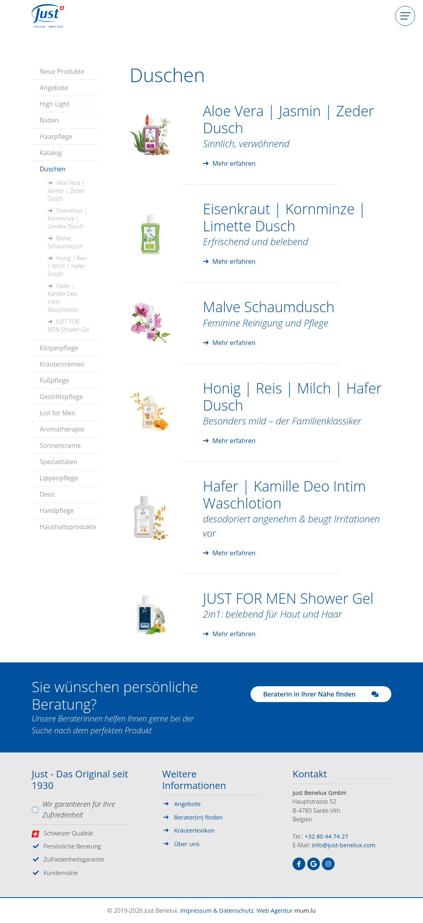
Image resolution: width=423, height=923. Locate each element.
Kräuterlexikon (194, 830)
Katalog (51, 152)
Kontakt (310, 774)
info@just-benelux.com (343, 845)
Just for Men (57, 413)
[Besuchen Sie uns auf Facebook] (299, 864)
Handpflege (57, 510)
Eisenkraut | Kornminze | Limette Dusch (67, 218)
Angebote (54, 87)
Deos (47, 494)
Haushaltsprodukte (68, 526)
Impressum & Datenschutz (217, 910)
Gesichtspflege (61, 396)
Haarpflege (56, 136)
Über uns (186, 844)
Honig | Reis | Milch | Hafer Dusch (67, 266)
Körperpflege (59, 347)
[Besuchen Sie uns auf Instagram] (328, 864)
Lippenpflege (59, 478)
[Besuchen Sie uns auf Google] (313, 864)
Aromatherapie (62, 429)
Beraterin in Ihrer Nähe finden (321, 694)
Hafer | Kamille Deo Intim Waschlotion (63, 297)
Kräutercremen (62, 364)
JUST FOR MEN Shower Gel (69, 325)
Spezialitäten (58, 461)
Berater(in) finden (198, 817)
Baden (49, 120)
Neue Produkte (62, 71)
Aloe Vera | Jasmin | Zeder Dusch (66, 190)
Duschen (52, 169)
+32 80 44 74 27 (326, 836)
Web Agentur (274, 910)
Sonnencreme (60, 445)
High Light (54, 104)
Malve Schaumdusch (65, 242)
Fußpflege (54, 380)
